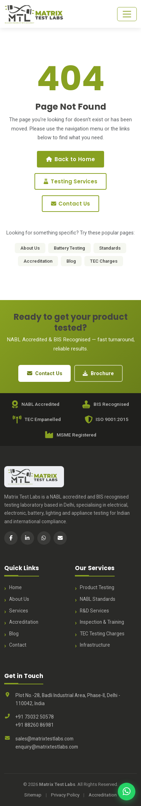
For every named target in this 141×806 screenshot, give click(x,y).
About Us (30, 248)
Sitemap (32, 795)
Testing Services (70, 181)
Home (15, 587)
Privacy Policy (65, 795)
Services (18, 610)
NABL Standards (97, 599)
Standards (110, 248)
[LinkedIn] (27, 538)
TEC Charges (103, 261)
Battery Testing (69, 248)
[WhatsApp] (44, 538)
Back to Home (70, 159)
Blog (71, 261)
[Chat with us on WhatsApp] (126, 791)
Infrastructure (95, 645)
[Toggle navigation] (127, 14)
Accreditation (38, 261)
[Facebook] (11, 538)
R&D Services (94, 610)
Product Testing (97, 587)
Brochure (98, 373)
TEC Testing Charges (102, 633)
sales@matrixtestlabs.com (44, 738)
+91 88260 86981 (34, 725)
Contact (17, 645)
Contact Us (70, 203)
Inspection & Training (102, 622)
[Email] (60, 538)
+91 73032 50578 (34, 717)
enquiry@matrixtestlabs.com (46, 747)
